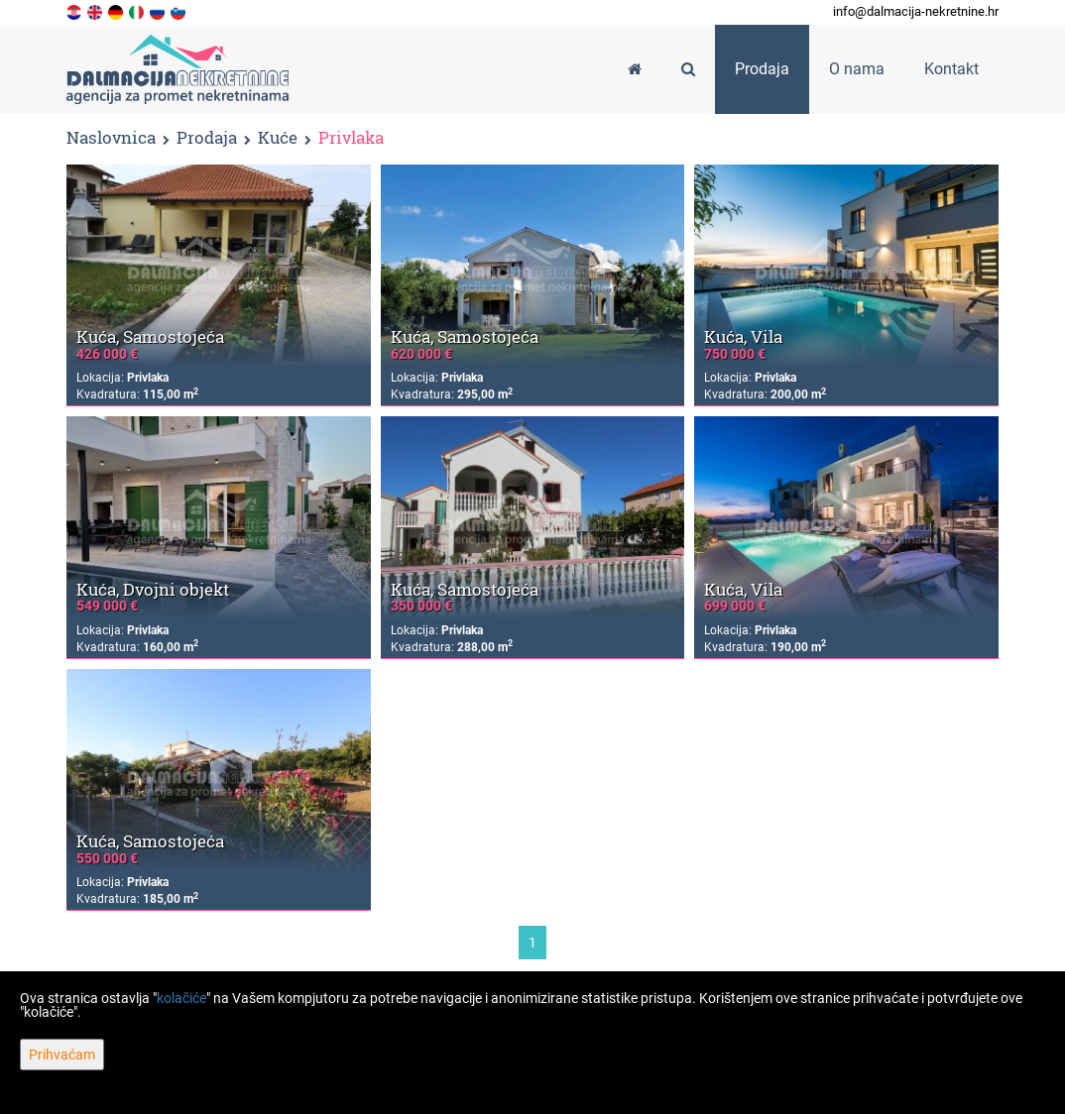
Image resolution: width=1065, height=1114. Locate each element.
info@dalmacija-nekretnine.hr (916, 11)
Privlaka (351, 138)
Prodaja (207, 138)
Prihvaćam (62, 1054)
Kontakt (951, 68)
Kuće (277, 138)
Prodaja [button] (762, 68)
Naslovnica (111, 137)
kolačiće (181, 998)
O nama (857, 68)
